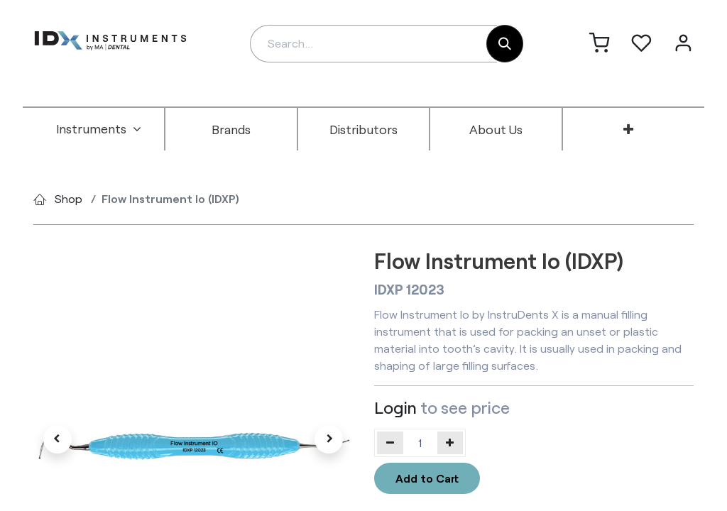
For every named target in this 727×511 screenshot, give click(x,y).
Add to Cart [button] (427, 478)
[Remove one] (390, 443)
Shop (68, 198)
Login (395, 407)
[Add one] (450, 443)
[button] (57, 439)
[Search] (504, 43)
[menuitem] (98, 129)
